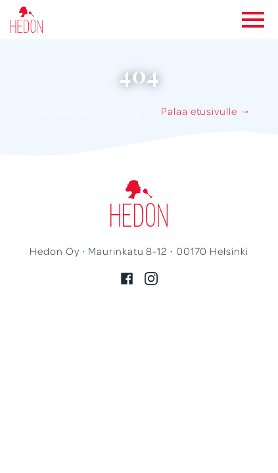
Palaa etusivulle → (206, 111)
